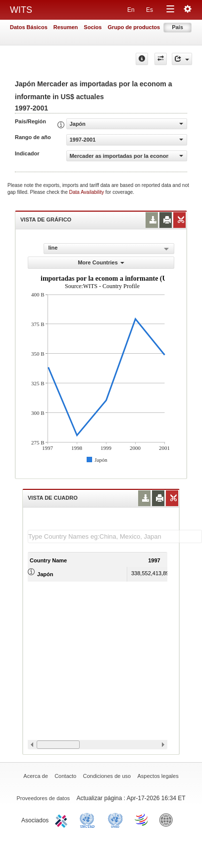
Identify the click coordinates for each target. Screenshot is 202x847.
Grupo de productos (133, 27)
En (131, 9)
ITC (63, 819)
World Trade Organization (142, 819)
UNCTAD (89, 819)
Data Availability (87, 192)
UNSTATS (115, 819)
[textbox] (115, 536)
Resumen (65, 27)
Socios (92, 27)
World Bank (168, 819)
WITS (21, 10)
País (177, 27)
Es (149, 9)
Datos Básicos (29, 27)
